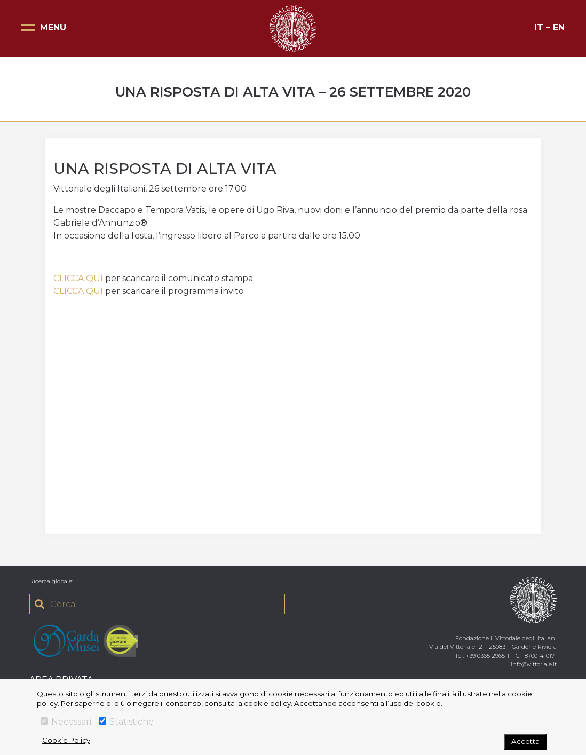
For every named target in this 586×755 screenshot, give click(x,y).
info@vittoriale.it (534, 664)
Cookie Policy (66, 740)
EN (559, 27)
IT (538, 27)
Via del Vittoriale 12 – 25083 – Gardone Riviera (493, 646)
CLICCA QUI (78, 278)
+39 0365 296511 (487, 655)
